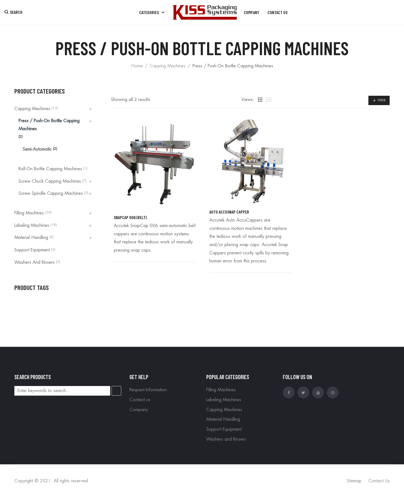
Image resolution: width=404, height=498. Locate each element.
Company (139, 410)
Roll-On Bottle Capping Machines (50, 169)
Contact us (140, 400)
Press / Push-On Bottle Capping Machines (49, 125)
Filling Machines (29, 213)
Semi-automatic (37, 149)
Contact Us (379, 481)
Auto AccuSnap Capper (229, 211)
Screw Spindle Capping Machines (51, 193)
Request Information (148, 390)
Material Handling (31, 237)
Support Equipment (32, 250)
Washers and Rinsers (34, 262)
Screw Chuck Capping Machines (50, 181)
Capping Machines (168, 66)
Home (137, 66)
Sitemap (354, 481)
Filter (381, 100)
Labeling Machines (31, 225)
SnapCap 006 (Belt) (130, 217)
